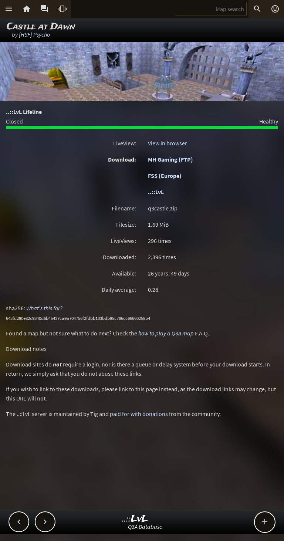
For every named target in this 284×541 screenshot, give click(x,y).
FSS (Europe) (165, 175)
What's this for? (44, 308)
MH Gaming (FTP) (170, 159)
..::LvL (156, 192)
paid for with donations (139, 413)
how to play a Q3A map (166, 333)
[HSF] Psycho (34, 34)
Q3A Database (145, 526)
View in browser (167, 143)
